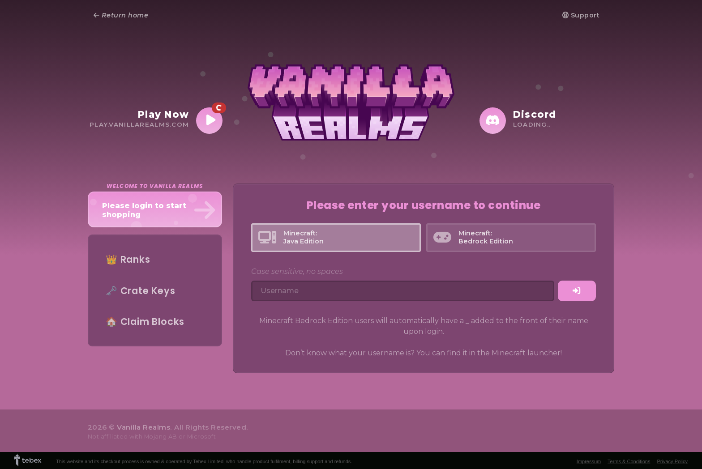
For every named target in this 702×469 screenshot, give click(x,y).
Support (580, 15)
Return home (121, 15)
